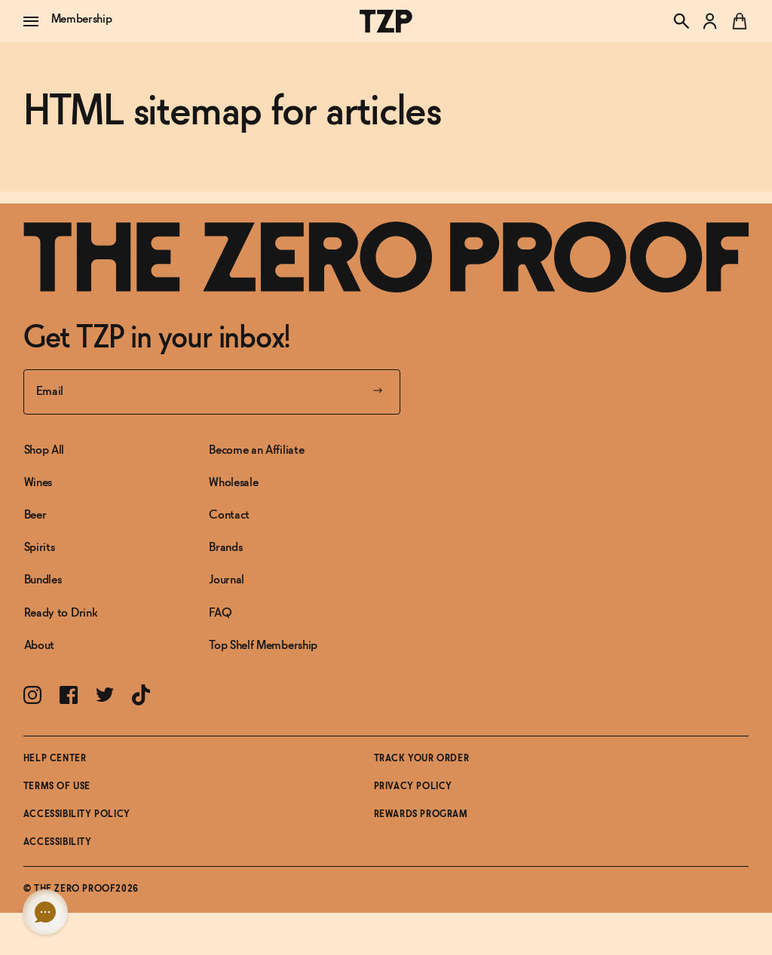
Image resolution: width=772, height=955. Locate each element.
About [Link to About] (39, 645)
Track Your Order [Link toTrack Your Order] (422, 759)
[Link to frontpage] (386, 257)
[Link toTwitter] (105, 694)
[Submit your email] (377, 392)
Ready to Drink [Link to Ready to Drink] (61, 613)
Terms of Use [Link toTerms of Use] (56, 786)
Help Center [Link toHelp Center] (55, 759)
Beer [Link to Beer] (35, 515)
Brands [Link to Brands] (225, 547)
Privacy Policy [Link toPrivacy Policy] (413, 786)
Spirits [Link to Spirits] (39, 547)
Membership (81, 19)
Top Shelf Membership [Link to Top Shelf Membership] (263, 645)
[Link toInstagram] (32, 695)
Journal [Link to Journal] (226, 580)
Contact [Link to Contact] (229, 515)
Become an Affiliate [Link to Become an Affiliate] (256, 450)
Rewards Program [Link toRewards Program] (421, 814)
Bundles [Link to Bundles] (43, 580)
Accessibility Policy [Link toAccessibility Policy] (76, 814)
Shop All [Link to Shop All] (44, 450)
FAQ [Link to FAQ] (220, 613)
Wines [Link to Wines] (38, 482)
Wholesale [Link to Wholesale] (233, 482)
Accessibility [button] (57, 842)
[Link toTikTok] (141, 695)
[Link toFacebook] (69, 695)
